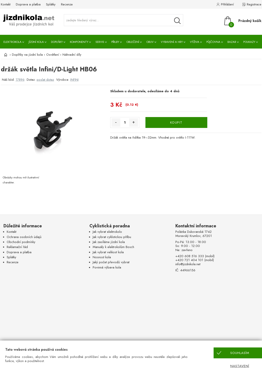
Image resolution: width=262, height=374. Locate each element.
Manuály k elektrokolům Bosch (113, 247)
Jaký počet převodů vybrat (111, 262)
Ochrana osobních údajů (24, 237)
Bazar (231, 42)
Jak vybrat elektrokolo (107, 231)
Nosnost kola (102, 257)
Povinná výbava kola (107, 267)
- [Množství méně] (116, 122)
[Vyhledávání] (177, 20)
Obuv (150, 42)
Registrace (254, 4)
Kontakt (5, 4)
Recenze (67, 4)
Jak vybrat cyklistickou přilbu (112, 237)
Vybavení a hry (172, 42)
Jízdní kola (36, 42)
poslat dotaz (45, 79)
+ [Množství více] (133, 122)
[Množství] (124, 122)
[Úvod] (5, 54)
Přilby (115, 42)
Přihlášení (227, 4)
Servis (100, 42)
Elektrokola (12, 42)
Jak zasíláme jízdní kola (109, 242)
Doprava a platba (28, 4)
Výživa (194, 42)
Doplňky (57, 42)
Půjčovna (213, 42)
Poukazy (249, 42)
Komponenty (79, 42)
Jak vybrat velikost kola (108, 252)
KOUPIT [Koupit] (176, 122)
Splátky (51, 4)
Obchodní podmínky (21, 242)
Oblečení (132, 42)
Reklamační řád (17, 247)
